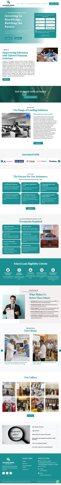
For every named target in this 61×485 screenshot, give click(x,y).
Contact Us (8, 38)
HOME (17, 3)
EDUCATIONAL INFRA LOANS (33, 3)
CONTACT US (45, 3)
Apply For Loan (53, 3)
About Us (25, 465)
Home (24, 463)
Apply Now (30, 209)
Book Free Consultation (30, 97)
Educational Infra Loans (27, 468)
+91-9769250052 (43, 472)
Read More (18, 38)
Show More (30, 417)
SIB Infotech (56, 483)
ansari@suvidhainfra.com (45, 476)
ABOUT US (23, 3)
